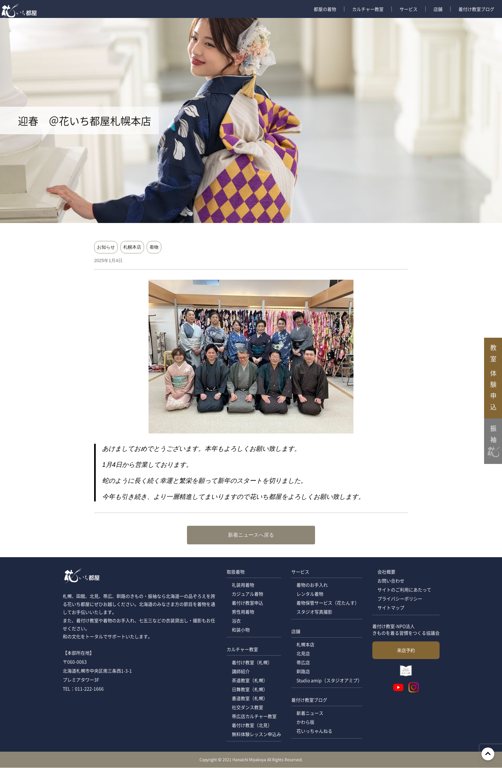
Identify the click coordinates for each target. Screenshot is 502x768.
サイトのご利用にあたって (404, 590)
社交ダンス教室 (247, 707)
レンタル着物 (309, 594)
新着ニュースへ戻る (251, 535)
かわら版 (305, 722)
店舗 (437, 9)
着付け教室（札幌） (251, 662)
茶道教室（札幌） (249, 680)
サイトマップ (390, 608)
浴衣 (235, 621)
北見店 (303, 653)
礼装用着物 (242, 585)
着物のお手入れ (312, 585)
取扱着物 (235, 572)
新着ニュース (309, 713)
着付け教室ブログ (476, 9)
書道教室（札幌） (249, 698)
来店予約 (406, 650)
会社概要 (386, 572)
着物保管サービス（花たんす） (327, 603)
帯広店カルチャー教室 (253, 716)
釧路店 (303, 671)
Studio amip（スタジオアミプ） (329, 680)
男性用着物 (242, 612)
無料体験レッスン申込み (256, 734)
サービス (408, 9)
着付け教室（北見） (251, 725)
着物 (154, 247)
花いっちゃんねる (314, 731)
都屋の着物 (325, 9)
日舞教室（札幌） (249, 689)
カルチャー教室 (368, 9)
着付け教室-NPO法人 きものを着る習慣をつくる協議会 (406, 629)
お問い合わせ (390, 581)
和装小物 (240, 630)
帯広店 (303, 662)
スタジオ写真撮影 (314, 612)
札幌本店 (132, 247)
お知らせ (106, 247)
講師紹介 (240, 671)
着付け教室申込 (247, 603)
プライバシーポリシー (399, 599)
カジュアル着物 (247, 594)
